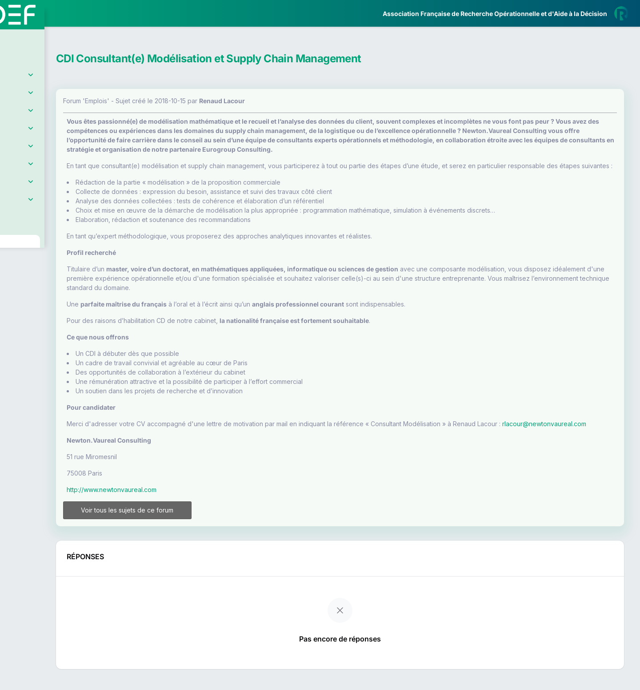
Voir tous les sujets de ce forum (192, 529)
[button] (13, 264)
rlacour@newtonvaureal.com (184, 442)
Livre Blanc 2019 (45, 329)
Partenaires (36, 205)
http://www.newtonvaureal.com (187, 508)
